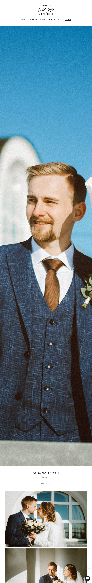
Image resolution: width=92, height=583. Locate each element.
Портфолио (33, 19)
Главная (23, 19)
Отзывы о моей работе (55, 19)
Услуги (42, 19)
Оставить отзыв (45, 483)
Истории (68, 19)
